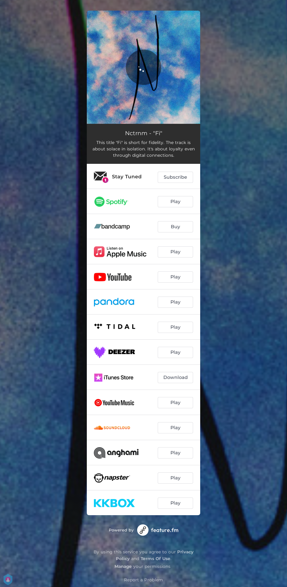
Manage (123, 566)
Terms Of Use (155, 558)
